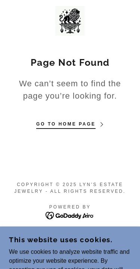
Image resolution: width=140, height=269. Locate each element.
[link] (70, 21)
